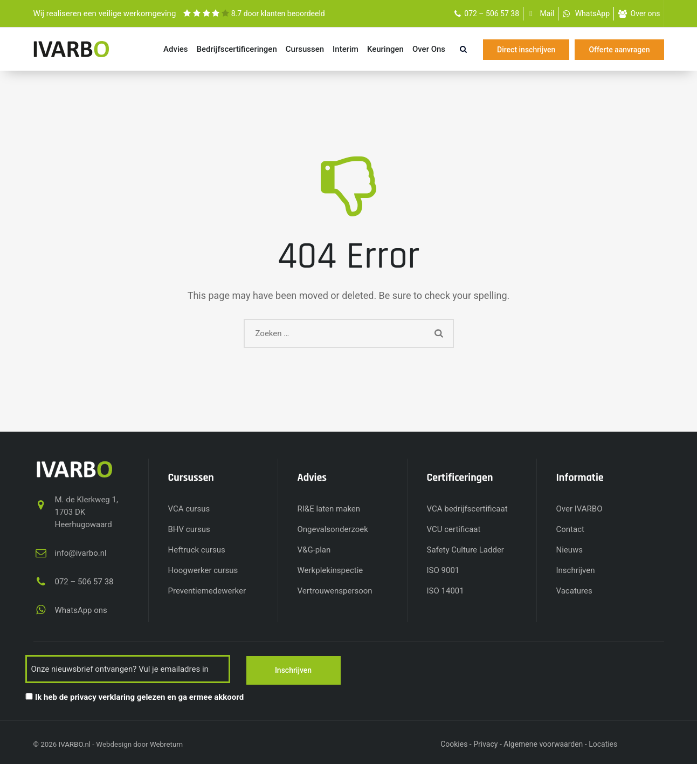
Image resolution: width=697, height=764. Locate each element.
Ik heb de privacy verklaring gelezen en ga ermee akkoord (139, 696)
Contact (570, 529)
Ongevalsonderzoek (333, 529)
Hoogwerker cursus (203, 570)
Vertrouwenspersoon (335, 591)
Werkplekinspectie (330, 570)
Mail (547, 13)
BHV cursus (189, 529)
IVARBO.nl (75, 743)
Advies (175, 49)
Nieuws (569, 550)
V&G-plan (314, 550)
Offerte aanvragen (619, 49)
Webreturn (166, 743)
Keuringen (385, 49)
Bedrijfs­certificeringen (237, 49)
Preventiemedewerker (207, 591)
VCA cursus (189, 509)
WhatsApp (592, 13)
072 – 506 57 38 (491, 13)
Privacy (485, 743)
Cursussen (305, 49)
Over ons (645, 13)
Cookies (453, 743)
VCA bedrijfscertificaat (467, 509)
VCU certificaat (454, 529)
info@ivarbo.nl (81, 553)
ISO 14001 (445, 591)
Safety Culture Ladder (465, 550)
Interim (345, 49)
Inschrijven (575, 570)
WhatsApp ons (81, 610)
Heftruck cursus (196, 550)
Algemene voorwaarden (543, 743)
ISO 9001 (443, 570)
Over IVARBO (579, 509)
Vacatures (574, 591)
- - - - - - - (601, 743)
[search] (463, 48)
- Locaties (601, 743)
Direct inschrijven (526, 49)
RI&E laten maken (329, 509)
